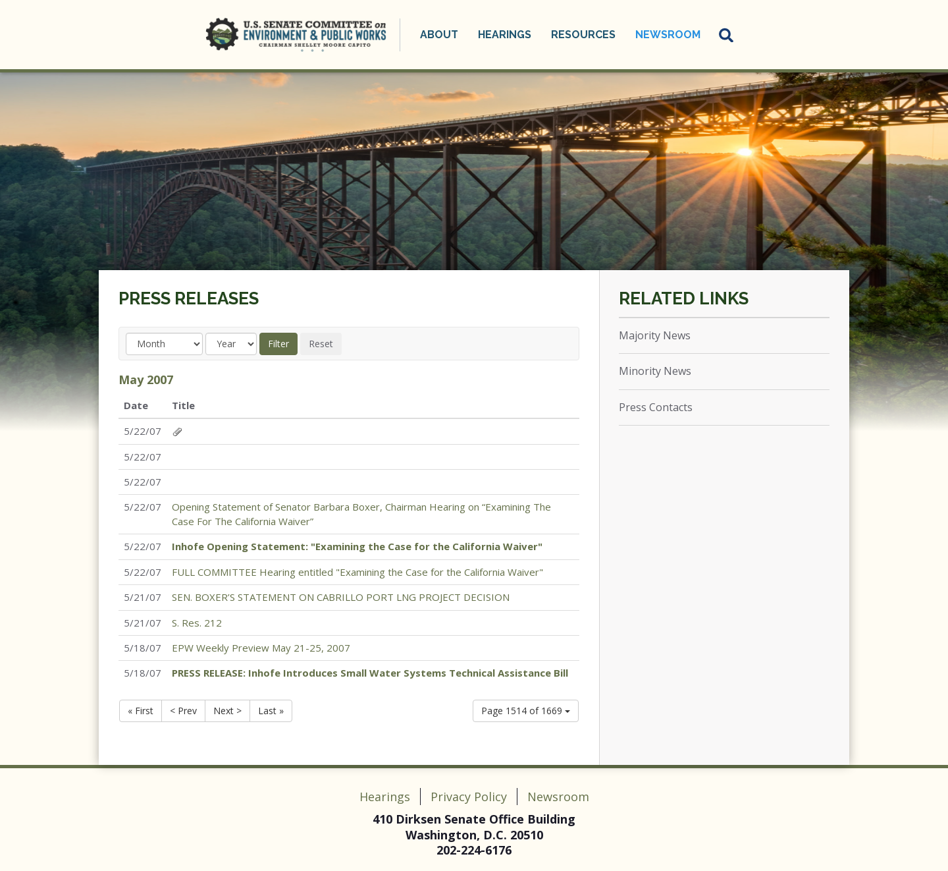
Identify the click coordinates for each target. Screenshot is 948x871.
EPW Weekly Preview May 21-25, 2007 (261, 647)
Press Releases (188, 298)
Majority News (655, 335)
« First (140, 710)
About (439, 34)
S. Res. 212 (197, 622)
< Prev (183, 710)
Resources (583, 34)
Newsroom (667, 34)
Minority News (655, 371)
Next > (227, 710)
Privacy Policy (469, 796)
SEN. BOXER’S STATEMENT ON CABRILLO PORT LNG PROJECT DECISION (341, 597)
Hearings (504, 34)
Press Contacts (656, 407)
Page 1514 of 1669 (525, 710)
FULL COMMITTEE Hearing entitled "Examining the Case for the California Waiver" (357, 571)
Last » (271, 710)
